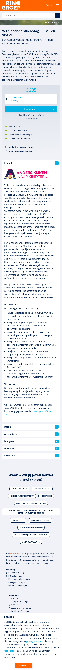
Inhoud (31, 163)
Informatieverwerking (31, 527)
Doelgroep (31, 441)
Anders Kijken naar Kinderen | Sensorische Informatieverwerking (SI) (31, 511)
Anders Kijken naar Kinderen (31, 503)
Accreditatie (31, 434)
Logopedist (46, 496)
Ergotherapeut (19, 488)
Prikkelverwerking (40, 520)
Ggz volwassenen (31, 542)
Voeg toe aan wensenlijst (20, 151)
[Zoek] (57, 15)
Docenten (31, 448)
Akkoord (23, 665)
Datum (31, 427)
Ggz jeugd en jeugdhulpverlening (31, 534)
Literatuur (31, 455)
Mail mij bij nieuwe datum (21, 147)
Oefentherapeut (42, 488)
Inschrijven (29, 109)
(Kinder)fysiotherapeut (22, 496)
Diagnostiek (18, 520)
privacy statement (35, 641)
